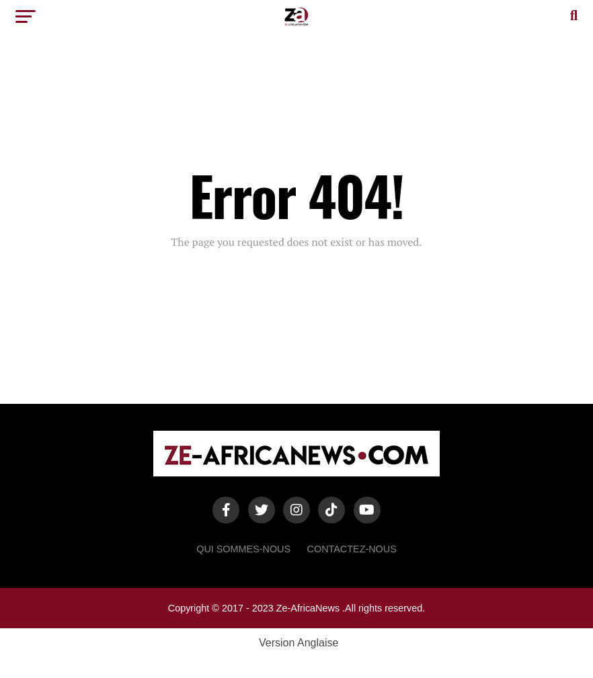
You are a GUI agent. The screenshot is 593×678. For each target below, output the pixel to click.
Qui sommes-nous (243, 549)
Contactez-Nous (352, 549)
